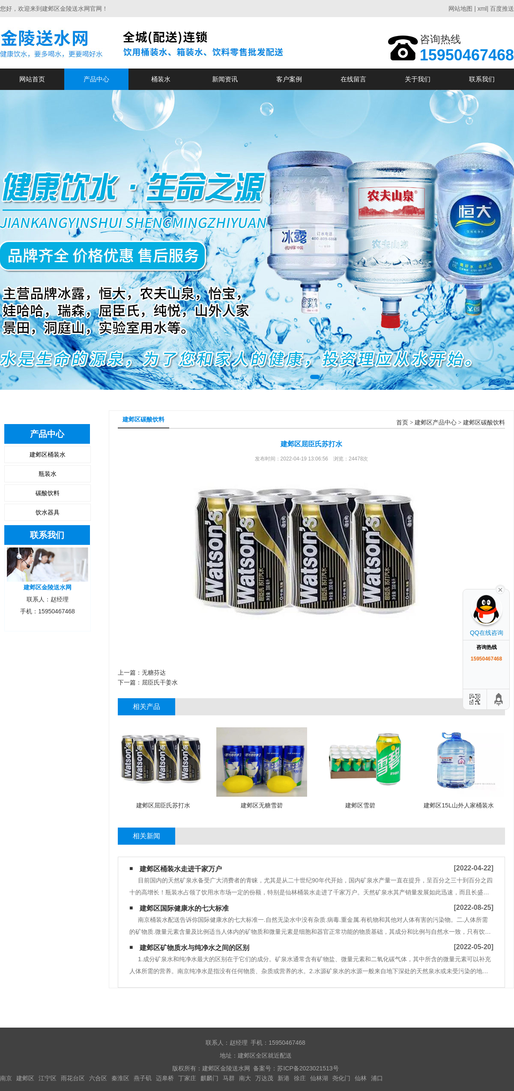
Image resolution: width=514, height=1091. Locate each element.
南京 (6, 1078)
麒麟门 (209, 1078)
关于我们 (417, 79)
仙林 (361, 1078)
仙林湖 (319, 1078)
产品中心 (96, 79)
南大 (245, 1078)
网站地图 (460, 8)
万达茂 (264, 1078)
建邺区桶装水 (48, 454)
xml (482, 8)
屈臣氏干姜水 (160, 682)
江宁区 (48, 1078)
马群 (229, 1078)
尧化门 (341, 1078)
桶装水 (160, 79)
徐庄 (300, 1078)
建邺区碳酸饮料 (484, 422)
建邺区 (25, 1078)
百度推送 (502, 8)
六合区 (98, 1078)
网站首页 (32, 79)
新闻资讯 (225, 79)
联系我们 (482, 79)
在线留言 (353, 79)
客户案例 (289, 79)
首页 (402, 422)
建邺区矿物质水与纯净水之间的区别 (194, 947)
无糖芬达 (154, 672)
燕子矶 (143, 1078)
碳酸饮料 (48, 493)
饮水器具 (48, 512)
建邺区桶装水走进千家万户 (181, 869)
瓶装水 (48, 473)
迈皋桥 (165, 1078)
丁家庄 (187, 1078)
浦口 (377, 1078)
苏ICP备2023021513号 (307, 1068)
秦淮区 (120, 1078)
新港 (284, 1078)
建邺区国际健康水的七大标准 (184, 908)
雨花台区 (73, 1078)
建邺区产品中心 (436, 422)
